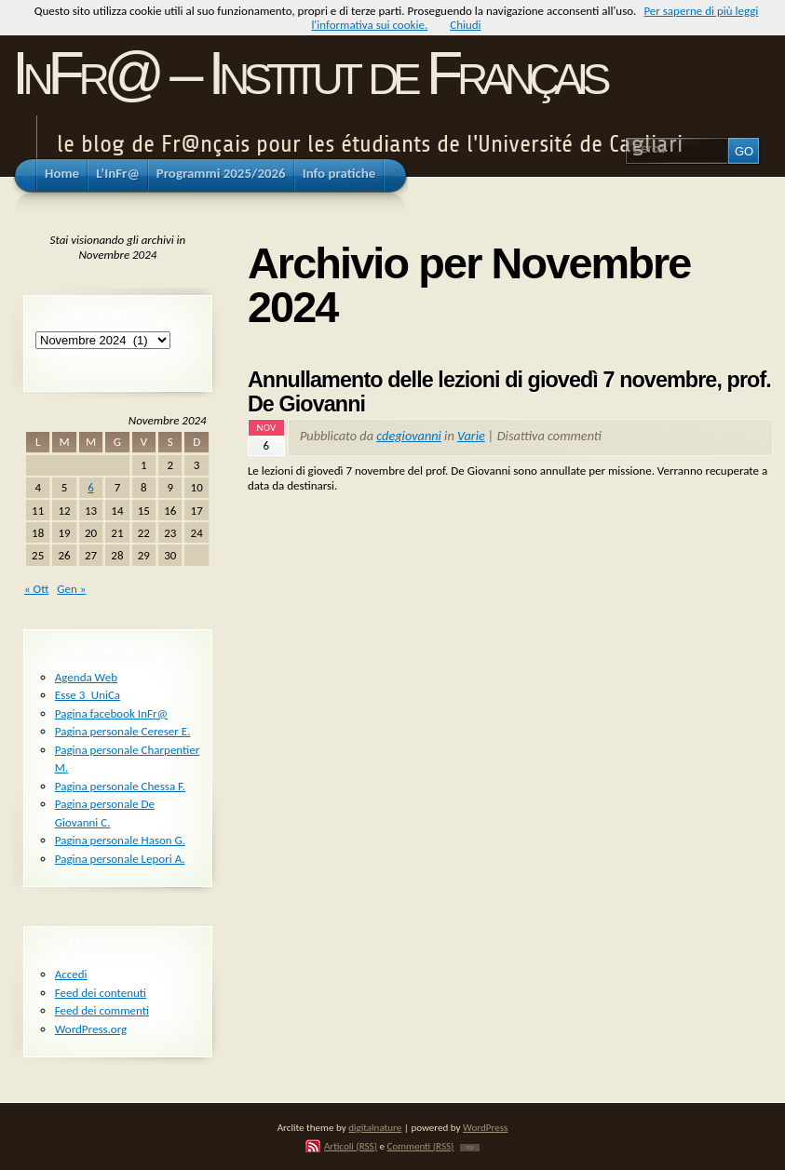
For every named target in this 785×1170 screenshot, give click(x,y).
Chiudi (465, 25)
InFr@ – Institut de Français (308, 73)
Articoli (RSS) (350, 1145)
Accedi (71, 974)
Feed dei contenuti (100, 993)
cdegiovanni (408, 435)
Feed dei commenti (102, 1010)
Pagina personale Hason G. (120, 840)
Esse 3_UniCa (87, 695)
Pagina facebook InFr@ (111, 713)
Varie (471, 435)
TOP (470, 1147)
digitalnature (374, 1127)
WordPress (485, 1127)
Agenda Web (86, 677)
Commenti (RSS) (420, 1145)
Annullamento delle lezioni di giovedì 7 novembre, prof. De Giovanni (509, 392)
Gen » (71, 589)
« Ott (36, 589)
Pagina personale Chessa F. (120, 786)
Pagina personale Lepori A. (120, 859)
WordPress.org (91, 1029)
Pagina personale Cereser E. (123, 731)
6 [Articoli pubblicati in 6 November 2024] (91, 487)
